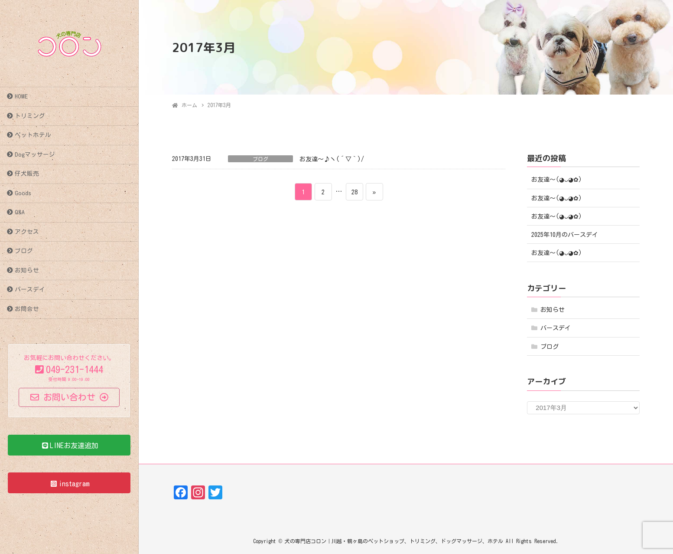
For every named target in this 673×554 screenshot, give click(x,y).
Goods (23, 193)
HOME (21, 96)
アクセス (27, 232)
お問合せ (27, 309)
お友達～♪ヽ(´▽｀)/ (331, 159)
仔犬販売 (27, 173)
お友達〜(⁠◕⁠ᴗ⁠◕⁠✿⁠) (556, 180)
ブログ (24, 251)
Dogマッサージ (35, 154)
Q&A (20, 212)
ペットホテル (33, 135)
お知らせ (27, 270)
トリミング (30, 116)
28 (354, 191)
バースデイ (30, 289)
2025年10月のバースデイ (564, 235)
